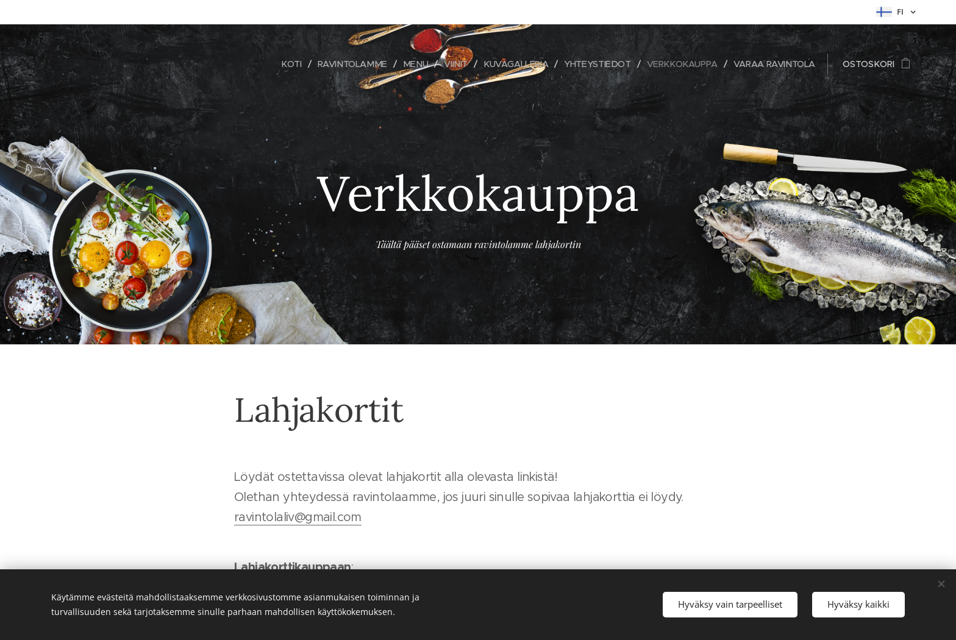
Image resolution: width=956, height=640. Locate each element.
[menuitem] (277, 64)
